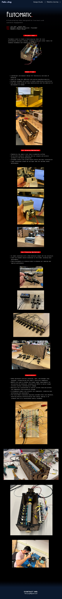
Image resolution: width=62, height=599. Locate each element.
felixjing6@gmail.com (31, 593)
